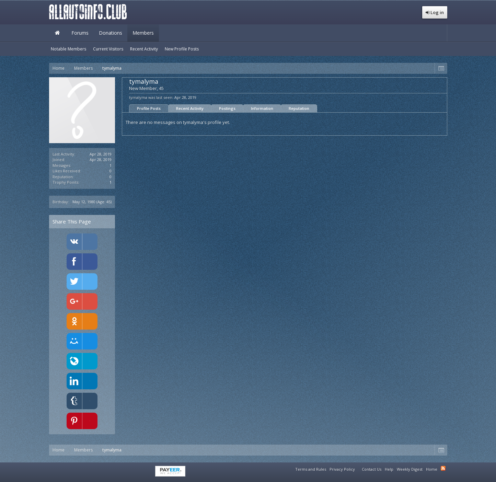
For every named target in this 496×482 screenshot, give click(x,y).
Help (389, 469)
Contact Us (371, 469)
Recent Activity (190, 108)
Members (143, 33)
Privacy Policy (342, 469)
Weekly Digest (410, 469)
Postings (227, 108)
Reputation (299, 108)
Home (57, 33)
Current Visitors (108, 49)
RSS (443, 468)
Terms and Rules (310, 469)
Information (262, 108)
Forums (80, 33)
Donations (110, 33)
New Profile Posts (182, 49)
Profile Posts (149, 108)
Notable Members (68, 49)
